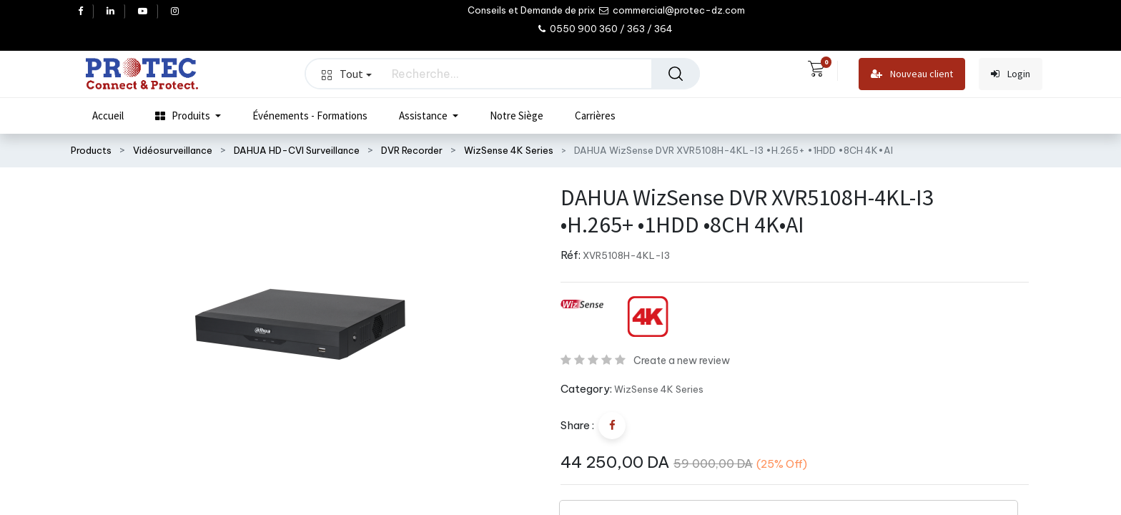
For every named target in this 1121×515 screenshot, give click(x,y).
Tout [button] (347, 74)
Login (1010, 74)
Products (91, 150)
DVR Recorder (412, 150)
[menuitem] (107, 116)
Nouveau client (912, 74)
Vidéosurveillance (172, 150)
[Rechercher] (675, 73)
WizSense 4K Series (508, 150)
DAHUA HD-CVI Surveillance (297, 150)
